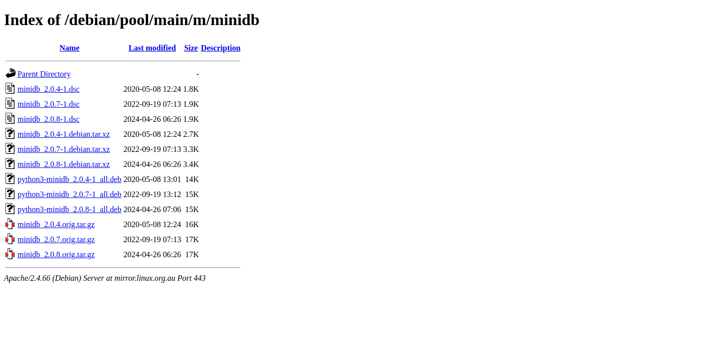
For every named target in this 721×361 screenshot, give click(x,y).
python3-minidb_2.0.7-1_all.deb (70, 194)
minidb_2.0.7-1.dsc (49, 104)
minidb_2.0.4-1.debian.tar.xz (64, 134)
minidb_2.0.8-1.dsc (49, 119)
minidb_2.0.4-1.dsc (49, 89)
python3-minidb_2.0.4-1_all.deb (70, 179)
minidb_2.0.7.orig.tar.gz (56, 239)
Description (220, 48)
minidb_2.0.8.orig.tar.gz (56, 254)
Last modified (152, 48)
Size (191, 48)
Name (70, 48)
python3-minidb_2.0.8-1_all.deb (70, 209)
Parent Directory (44, 74)
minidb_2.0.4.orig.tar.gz (56, 224)
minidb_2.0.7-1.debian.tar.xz (64, 149)
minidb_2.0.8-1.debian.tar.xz (64, 164)
